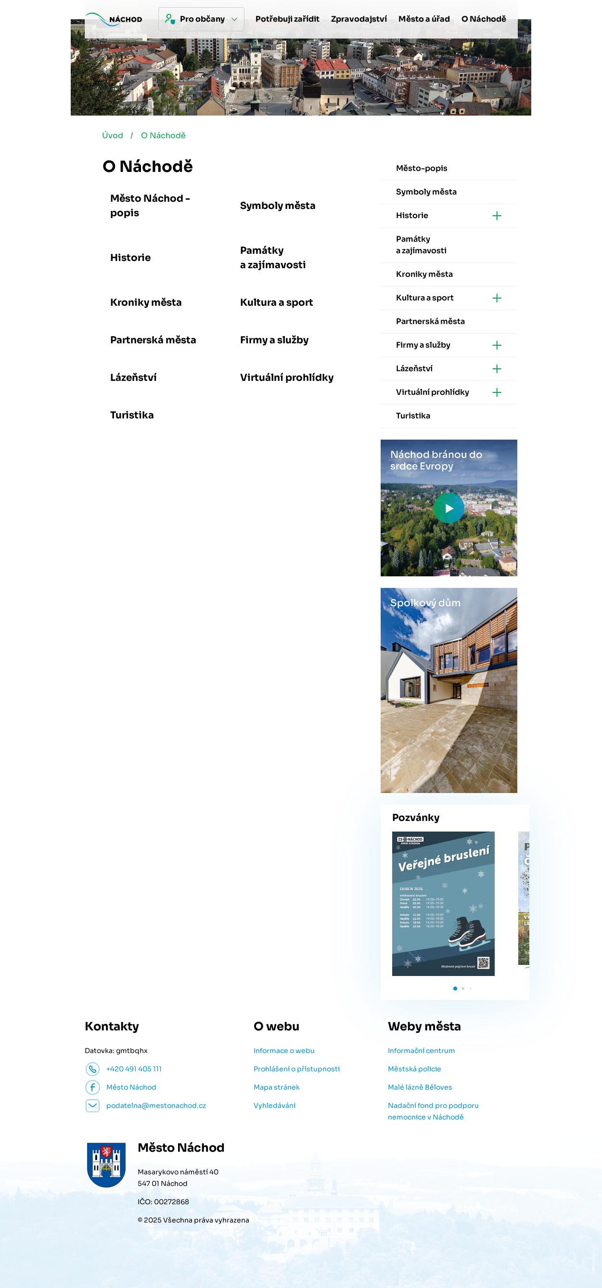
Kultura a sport (276, 304)
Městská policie (414, 1070)
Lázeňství (133, 379)
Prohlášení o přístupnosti (297, 1070)
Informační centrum (421, 1051)
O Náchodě (164, 136)
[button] (455, 989)
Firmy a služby (274, 341)
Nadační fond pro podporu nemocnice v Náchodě (433, 1112)
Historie (130, 259)
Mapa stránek (277, 1088)
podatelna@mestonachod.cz (156, 1106)
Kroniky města (146, 304)
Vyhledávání (274, 1106)
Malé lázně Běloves (420, 1088)
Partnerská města (153, 341)
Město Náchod (131, 1088)
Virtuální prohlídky (286, 379)
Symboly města (278, 207)
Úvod (113, 136)
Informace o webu (284, 1051)
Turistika (132, 416)
